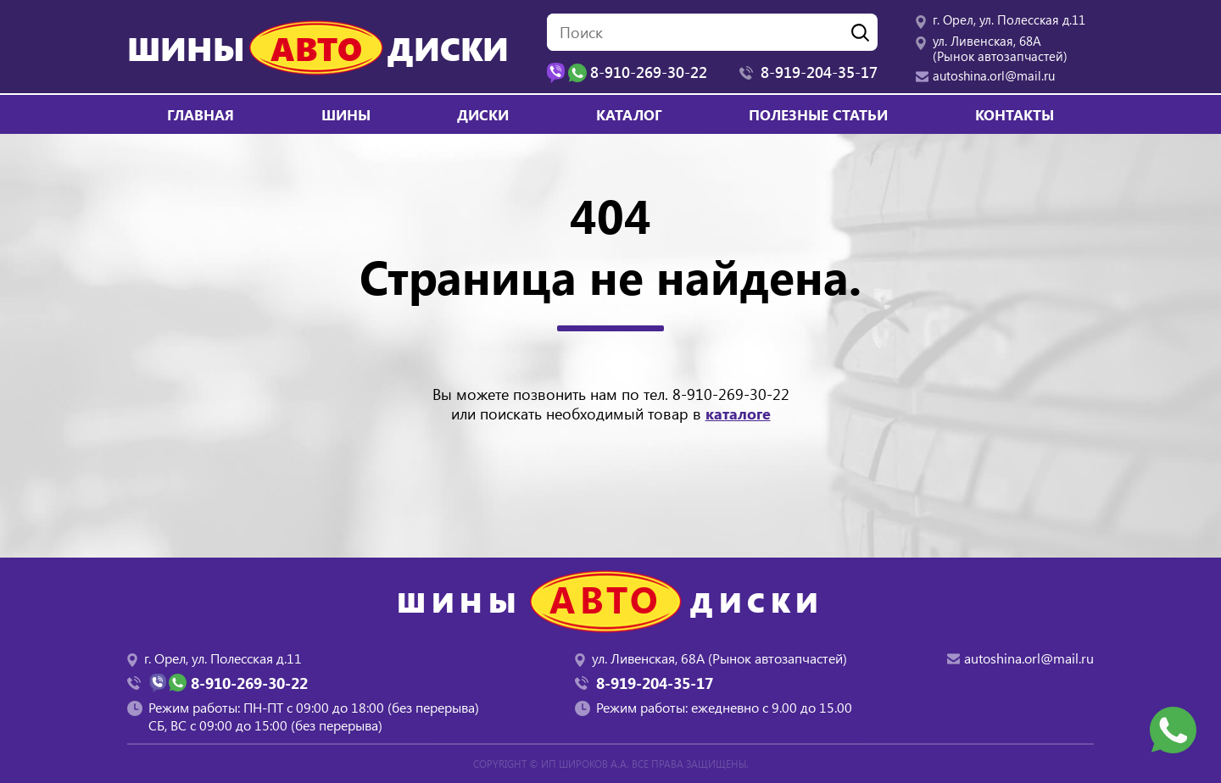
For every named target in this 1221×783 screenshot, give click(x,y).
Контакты (1014, 114)
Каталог (629, 114)
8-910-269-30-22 (730, 394)
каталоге (738, 413)
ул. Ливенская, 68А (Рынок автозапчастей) (1000, 48)
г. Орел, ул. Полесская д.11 (1009, 19)
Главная (200, 114)
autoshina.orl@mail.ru (994, 75)
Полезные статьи (818, 114)
